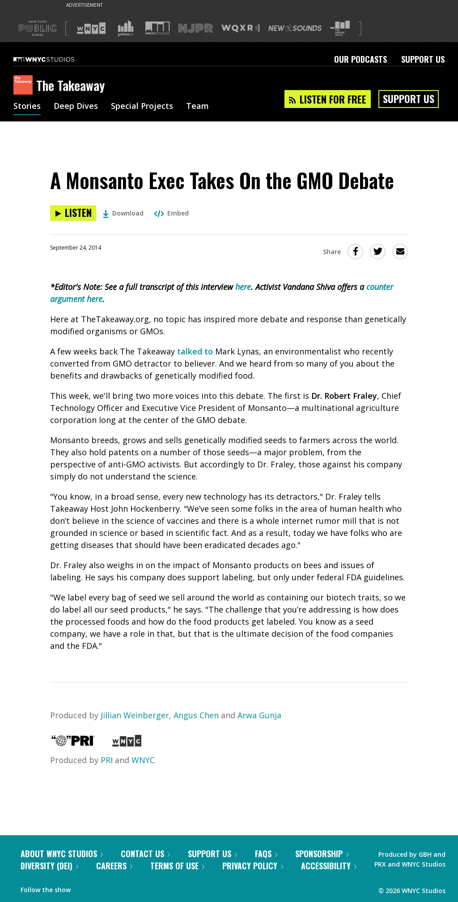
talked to (195, 351)
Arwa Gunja (259, 715)
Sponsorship (321, 853)
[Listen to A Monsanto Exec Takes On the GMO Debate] (73, 213)
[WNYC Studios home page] (55, 59)
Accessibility (328, 866)
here (243, 286)
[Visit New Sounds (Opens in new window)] (295, 28)
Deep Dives (76, 107)
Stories (27, 107)
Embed (171, 213)
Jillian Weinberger (135, 715)
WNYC (143, 760)
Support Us (423, 59)
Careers (114, 866)
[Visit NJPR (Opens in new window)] (195, 28)
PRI (107, 760)
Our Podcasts (360, 59)
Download (123, 213)
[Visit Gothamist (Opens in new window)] (125, 28)
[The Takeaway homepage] (24, 85)
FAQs (266, 853)
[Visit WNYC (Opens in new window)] (91, 28)
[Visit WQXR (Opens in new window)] (240, 28)
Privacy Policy (252, 866)
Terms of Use (177, 866)
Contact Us (145, 853)
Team (197, 107)
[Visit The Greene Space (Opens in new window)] (340, 28)
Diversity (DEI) (49, 866)
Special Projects (142, 107)
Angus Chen (196, 715)
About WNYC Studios (62, 853)
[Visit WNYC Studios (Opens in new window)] (157, 28)
